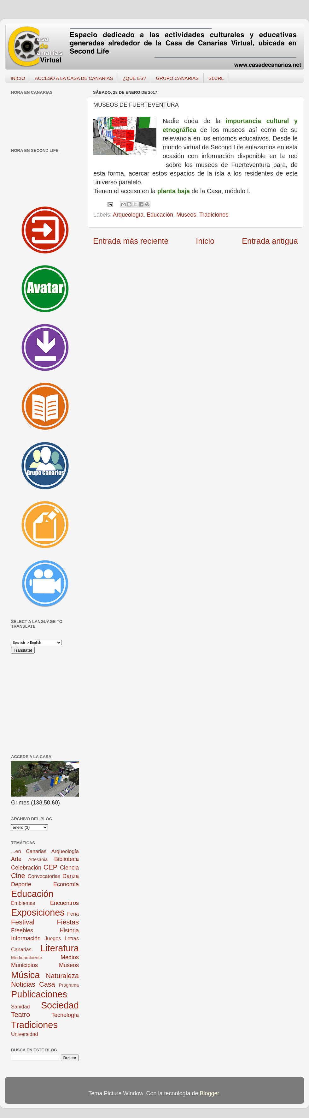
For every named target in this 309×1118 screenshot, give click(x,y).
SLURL (216, 78)
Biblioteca (66, 859)
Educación (160, 215)
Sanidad (20, 1006)
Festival (22, 922)
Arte (16, 859)
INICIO (18, 78)
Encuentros (64, 903)
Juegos (52, 938)
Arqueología (128, 215)
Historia (69, 930)
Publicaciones (39, 994)
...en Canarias (28, 851)
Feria (73, 914)
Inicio (205, 240)
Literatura (59, 948)
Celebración (26, 867)
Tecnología (65, 1015)
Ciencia (69, 867)
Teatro (20, 1015)
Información (26, 938)
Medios (70, 957)
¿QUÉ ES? (134, 78)
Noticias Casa (33, 984)
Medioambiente (26, 957)
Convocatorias (44, 876)
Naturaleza (62, 976)
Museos (186, 215)
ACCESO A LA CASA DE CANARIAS (74, 78)
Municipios (24, 965)
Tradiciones (213, 215)
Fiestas (68, 922)
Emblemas (23, 903)
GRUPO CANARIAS (177, 78)
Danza (70, 876)
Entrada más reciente (130, 240)
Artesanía (38, 859)
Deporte (21, 884)
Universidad (24, 1034)
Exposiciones (38, 912)
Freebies (22, 930)
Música (25, 975)
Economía (66, 884)
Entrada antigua (270, 240)
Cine (18, 876)
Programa (69, 985)
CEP (50, 867)
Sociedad (60, 1005)
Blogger (209, 1093)
